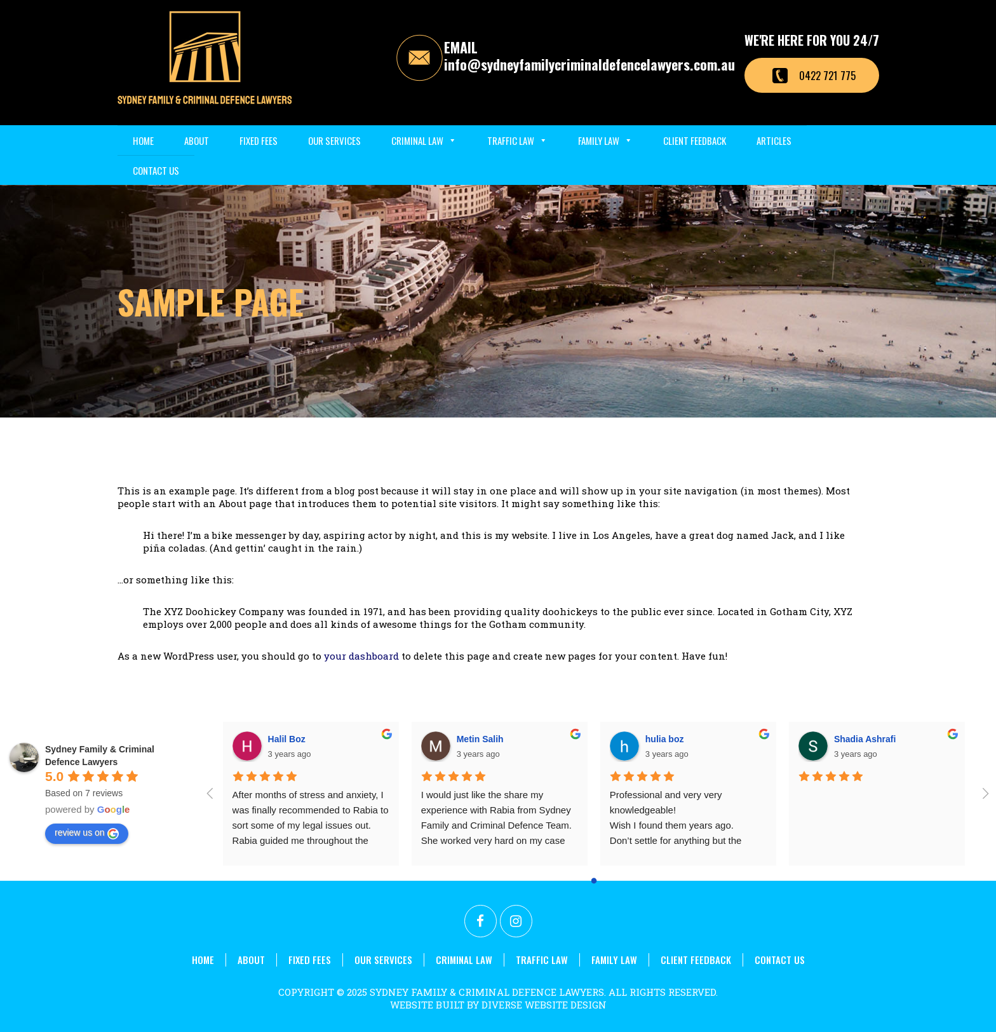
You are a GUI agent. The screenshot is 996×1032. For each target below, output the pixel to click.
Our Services (334, 140)
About (196, 140)
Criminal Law (424, 140)
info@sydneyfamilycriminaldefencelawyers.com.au (589, 64)
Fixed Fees (258, 140)
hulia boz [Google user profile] (664, 739)
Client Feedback (694, 140)
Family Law (605, 140)
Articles (774, 140)
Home (143, 140)
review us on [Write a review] (87, 833)
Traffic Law (517, 140)
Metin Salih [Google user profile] (480, 739)
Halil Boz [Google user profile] (287, 739)
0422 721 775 (827, 75)
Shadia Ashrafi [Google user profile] (865, 739)
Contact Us (156, 170)
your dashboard (361, 655)
